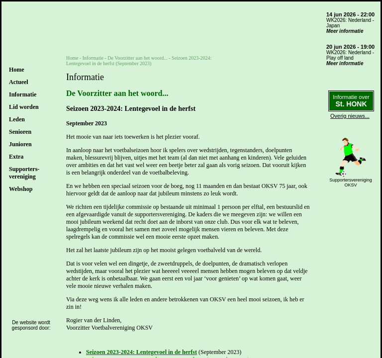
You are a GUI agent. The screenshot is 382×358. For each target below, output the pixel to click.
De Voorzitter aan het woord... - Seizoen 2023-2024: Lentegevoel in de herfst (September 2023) (138, 60)
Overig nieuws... (350, 116)
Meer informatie (344, 31)
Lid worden (24, 106)
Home (16, 69)
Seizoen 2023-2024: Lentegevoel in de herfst (141, 352)
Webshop (20, 188)
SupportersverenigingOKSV (350, 182)
